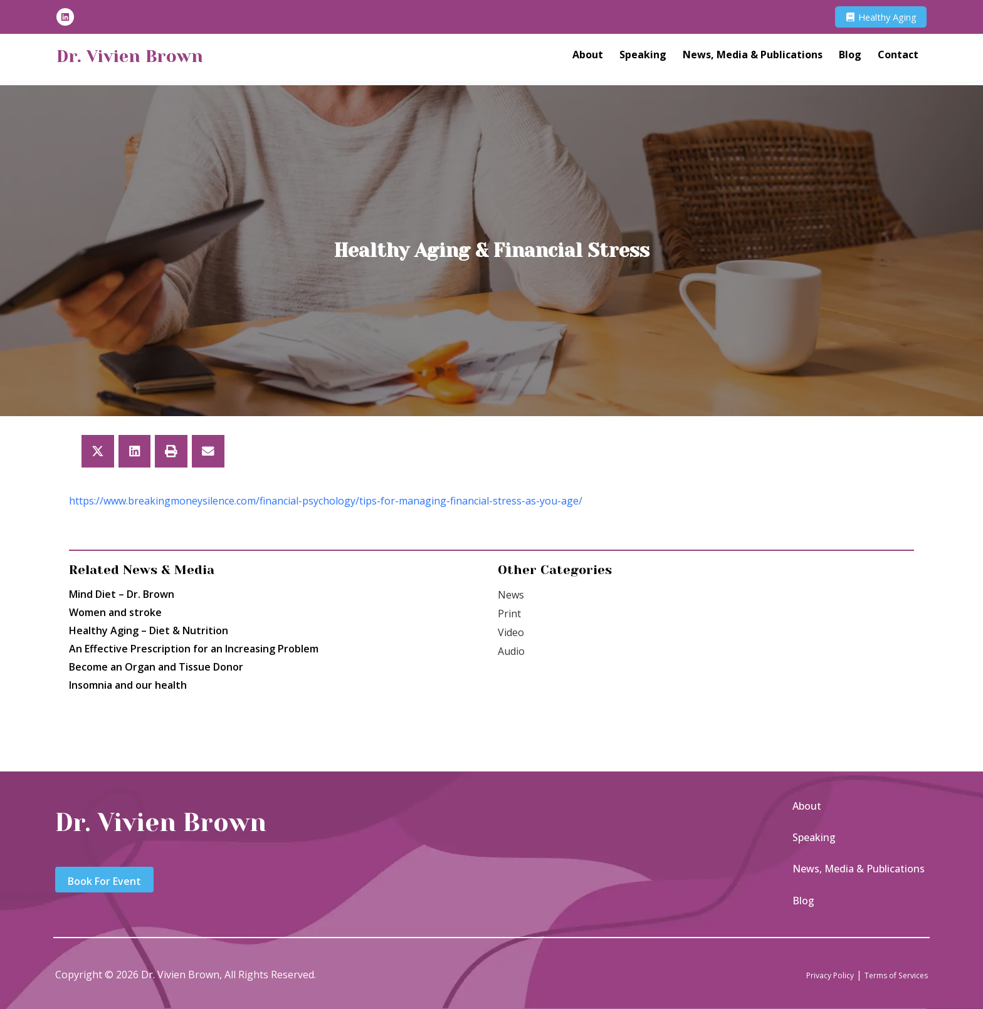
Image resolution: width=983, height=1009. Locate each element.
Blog (850, 57)
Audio (511, 651)
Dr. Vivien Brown (147, 57)
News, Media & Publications (753, 57)
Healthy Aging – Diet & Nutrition (148, 630)
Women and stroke (115, 612)
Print (509, 613)
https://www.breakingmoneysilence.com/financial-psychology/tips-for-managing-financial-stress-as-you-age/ (325, 501)
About (587, 57)
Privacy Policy (801, 974)
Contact (898, 57)
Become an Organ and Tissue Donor (156, 667)
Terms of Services (886, 974)
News (511, 595)
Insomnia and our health (128, 685)
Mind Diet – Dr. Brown (121, 594)
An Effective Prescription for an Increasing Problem (193, 649)
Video (511, 632)
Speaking (642, 57)
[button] (97, 451)
